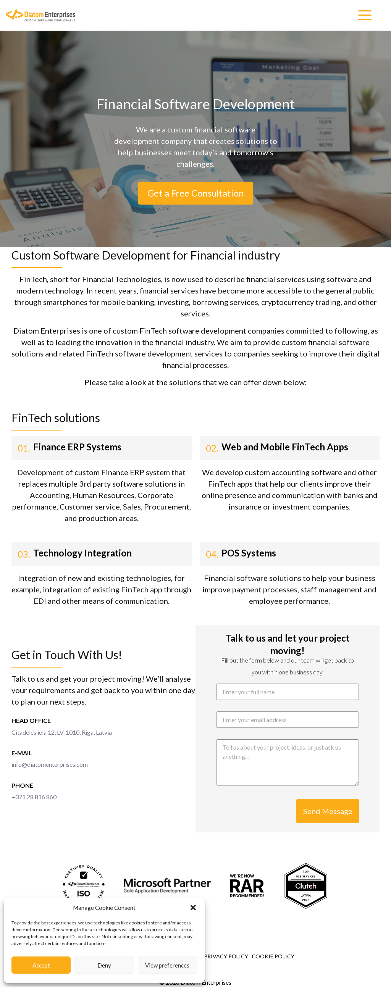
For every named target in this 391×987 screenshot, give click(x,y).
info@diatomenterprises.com (49, 764)
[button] (193, 907)
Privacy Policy (226, 956)
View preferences (167, 965)
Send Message (327, 811)
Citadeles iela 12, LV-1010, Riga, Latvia (61, 732)
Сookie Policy (273, 956)
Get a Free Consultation (195, 192)
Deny (104, 965)
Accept (41, 965)
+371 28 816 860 (34, 796)
